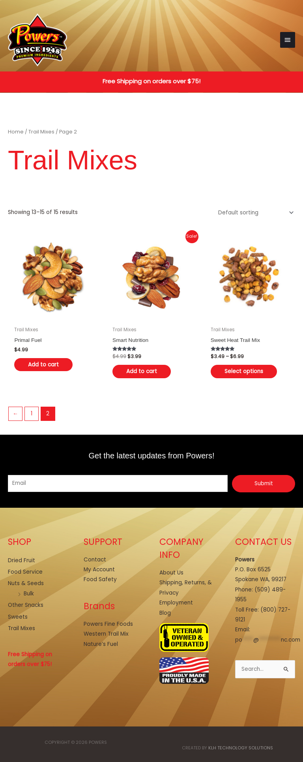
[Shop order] (254, 212)
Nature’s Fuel (101, 644)
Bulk (29, 593)
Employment (176, 602)
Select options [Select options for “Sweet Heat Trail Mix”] (243, 371)
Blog (165, 613)
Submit (263, 483)
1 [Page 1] (31, 413)
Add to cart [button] (43, 364)
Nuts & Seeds (26, 583)
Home (16, 131)
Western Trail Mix (106, 634)
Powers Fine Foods (108, 624)
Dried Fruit (21, 560)
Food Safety (100, 579)
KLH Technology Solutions (240, 748)
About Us (171, 572)
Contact (95, 559)
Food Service (25, 572)
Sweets (18, 617)
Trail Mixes (41, 131)
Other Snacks (25, 605)
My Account (99, 569)
